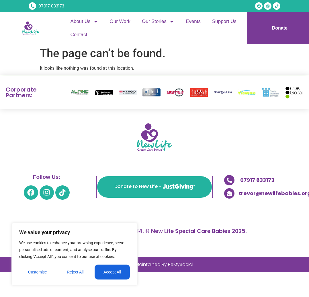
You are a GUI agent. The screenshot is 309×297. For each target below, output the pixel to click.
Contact (79, 34)
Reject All (75, 272)
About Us (84, 21)
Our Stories (158, 21)
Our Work (120, 21)
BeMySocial (180, 264)
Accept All (112, 272)
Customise (37, 272)
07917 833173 (257, 180)
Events (193, 21)
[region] (74, 254)
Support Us (224, 21)
